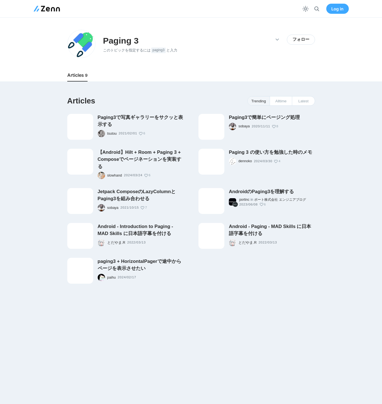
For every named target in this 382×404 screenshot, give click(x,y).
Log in (337, 9)
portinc (244, 200)
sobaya (244, 126)
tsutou (112, 134)
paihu (111, 277)
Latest (303, 101)
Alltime (281, 101)
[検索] (317, 9)
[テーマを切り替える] (305, 8)
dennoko (245, 161)
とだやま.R (116, 243)
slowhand (114, 175)
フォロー (300, 39)
